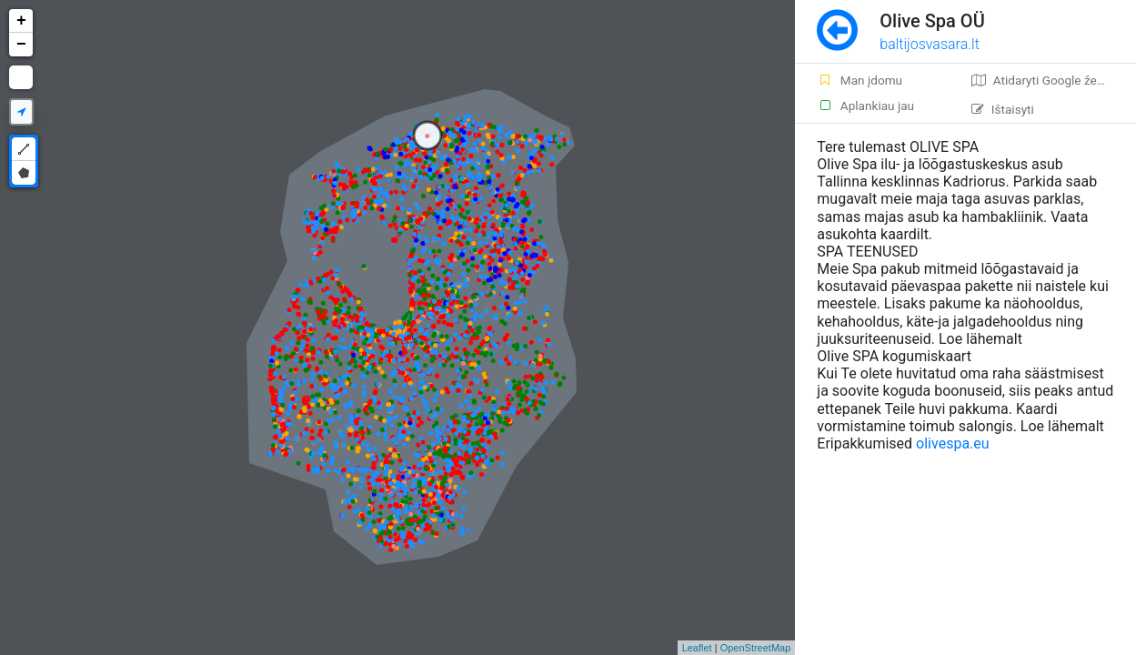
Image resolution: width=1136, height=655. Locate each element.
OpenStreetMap (755, 647)
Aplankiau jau (865, 105)
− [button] (21, 44)
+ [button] (21, 21)
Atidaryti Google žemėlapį (1052, 80)
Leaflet (697, 647)
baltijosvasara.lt (930, 44)
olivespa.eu (953, 443)
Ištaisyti (1002, 109)
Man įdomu (859, 80)
